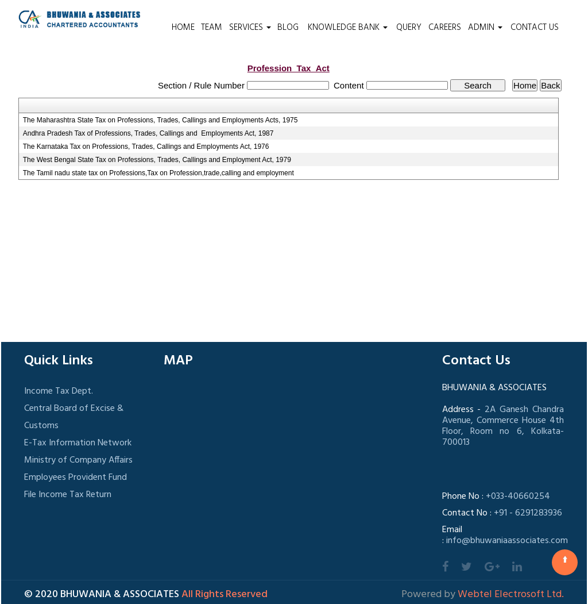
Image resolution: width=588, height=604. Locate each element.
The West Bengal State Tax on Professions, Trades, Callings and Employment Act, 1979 (157, 160)
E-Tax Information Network (77, 443)
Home (183, 27)
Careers (444, 27)
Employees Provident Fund (75, 477)
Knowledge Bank (348, 27)
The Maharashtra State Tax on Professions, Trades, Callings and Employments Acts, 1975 (160, 120)
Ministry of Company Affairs (78, 460)
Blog (288, 27)
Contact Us (534, 27)
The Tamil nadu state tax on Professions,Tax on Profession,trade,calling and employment (158, 173)
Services (250, 27)
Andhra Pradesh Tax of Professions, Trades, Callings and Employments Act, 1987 (148, 133)
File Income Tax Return (67, 494)
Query (408, 27)
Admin (485, 27)
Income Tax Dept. (58, 391)
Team (211, 27)
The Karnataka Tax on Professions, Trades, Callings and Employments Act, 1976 (146, 147)
